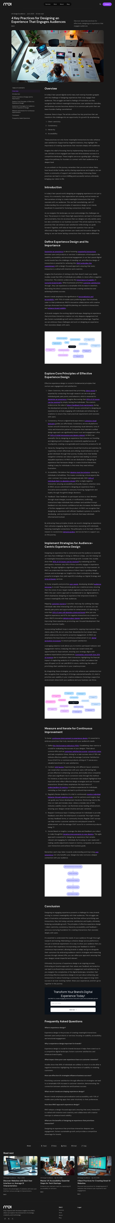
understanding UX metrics (58, 787)
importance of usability (86, 280)
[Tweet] (44, 1145)
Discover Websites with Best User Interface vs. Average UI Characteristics (17, 1183)
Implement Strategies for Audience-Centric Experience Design (23, 107)
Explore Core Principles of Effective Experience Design (23, 102)
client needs (90, 391)
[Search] (100, 4)
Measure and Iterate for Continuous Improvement (23, 111)
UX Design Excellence (18, 14)
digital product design (71, 618)
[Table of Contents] (25, 88)
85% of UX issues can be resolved (66, 562)
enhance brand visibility (57, 308)
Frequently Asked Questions (21, 118)
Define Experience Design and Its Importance (22, 97)
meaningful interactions (87, 251)
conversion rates (94, 751)
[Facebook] (4, 1218)
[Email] (74, 1145)
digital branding (69, 532)
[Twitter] (8, 1218)
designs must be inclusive (80, 472)
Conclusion (15, 115)
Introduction (16, 94)
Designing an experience (54, 251)
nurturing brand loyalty (53, 283)
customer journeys (59, 604)
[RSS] (12, 1218)
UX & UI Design (50, 579)
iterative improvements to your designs (78, 834)
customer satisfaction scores (76, 751)
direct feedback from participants (80, 405)
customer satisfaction (91, 283)
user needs (74, 584)
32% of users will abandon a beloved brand (68, 612)
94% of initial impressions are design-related (67, 435)
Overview (15, 91)
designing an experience (57, 399)
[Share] (54, 1145)
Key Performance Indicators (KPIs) (66, 746)
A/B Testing (59, 767)
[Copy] (84, 1145)
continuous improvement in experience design (70, 738)
